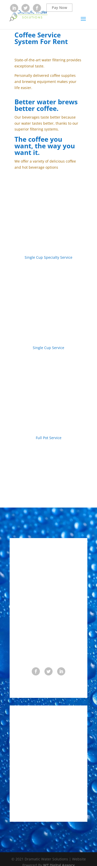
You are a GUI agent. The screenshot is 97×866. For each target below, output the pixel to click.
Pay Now (59, 7)
